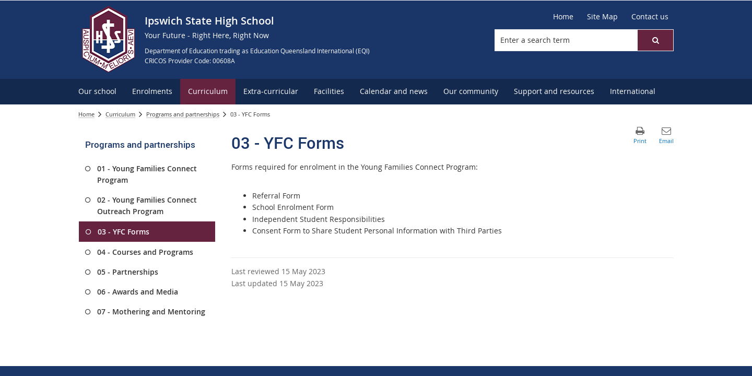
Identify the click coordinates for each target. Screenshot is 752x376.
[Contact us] (650, 16)
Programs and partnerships (182, 114)
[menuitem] (97, 91)
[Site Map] (602, 16)
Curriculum (120, 114)
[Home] (563, 16)
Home (86, 114)
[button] (655, 40)
